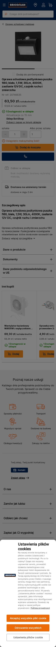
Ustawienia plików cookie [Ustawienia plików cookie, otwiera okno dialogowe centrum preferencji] (28, 637)
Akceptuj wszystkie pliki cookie (28, 618)
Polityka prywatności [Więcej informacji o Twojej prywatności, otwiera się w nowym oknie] (40, 608)
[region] (28, 593)
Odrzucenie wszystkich (28, 627)
